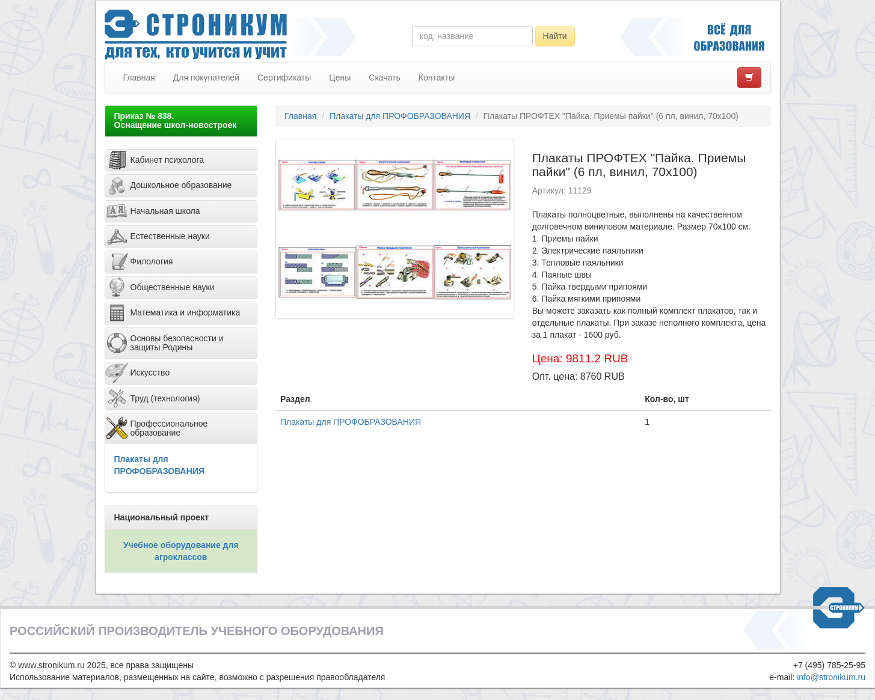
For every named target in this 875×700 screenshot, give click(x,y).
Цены (340, 77)
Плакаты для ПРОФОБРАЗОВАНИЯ (400, 116)
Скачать (385, 77)
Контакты (437, 77)
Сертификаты (284, 77)
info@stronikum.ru (831, 677)
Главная (139, 77)
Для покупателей (206, 77)
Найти (555, 36)
